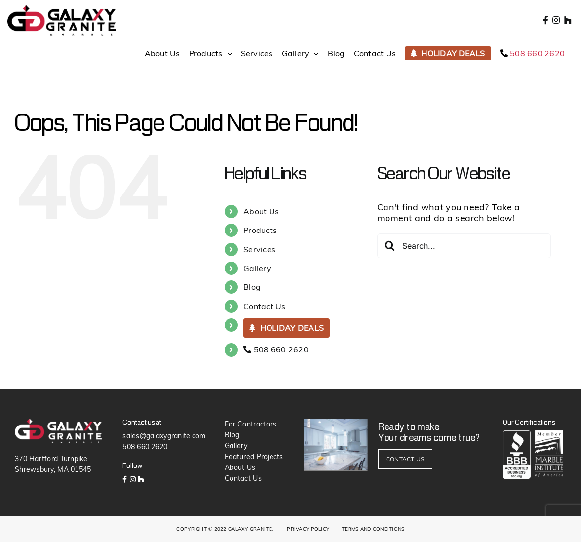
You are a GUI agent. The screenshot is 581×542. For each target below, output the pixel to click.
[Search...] (464, 245)
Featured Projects (254, 456)
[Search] (389, 245)
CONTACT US (405, 459)
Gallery (257, 268)
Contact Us (264, 306)
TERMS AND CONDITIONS (373, 529)
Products (260, 230)
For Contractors (250, 424)
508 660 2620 (276, 349)
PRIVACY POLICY (308, 529)
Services (259, 249)
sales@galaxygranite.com (163, 435)
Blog (252, 287)
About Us (261, 211)
